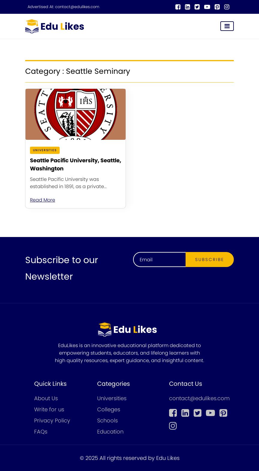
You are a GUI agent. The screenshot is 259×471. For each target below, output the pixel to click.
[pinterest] (217, 6)
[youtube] (207, 6)
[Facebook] (177, 6)
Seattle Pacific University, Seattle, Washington (75, 164)
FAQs (40, 431)
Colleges (108, 409)
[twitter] (197, 6)
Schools (107, 420)
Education (110, 431)
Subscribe (209, 259)
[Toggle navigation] (227, 26)
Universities (112, 398)
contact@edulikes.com (77, 7)
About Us (46, 398)
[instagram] (226, 6)
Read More (42, 199)
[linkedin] (187, 6)
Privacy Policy (52, 420)
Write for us (49, 409)
